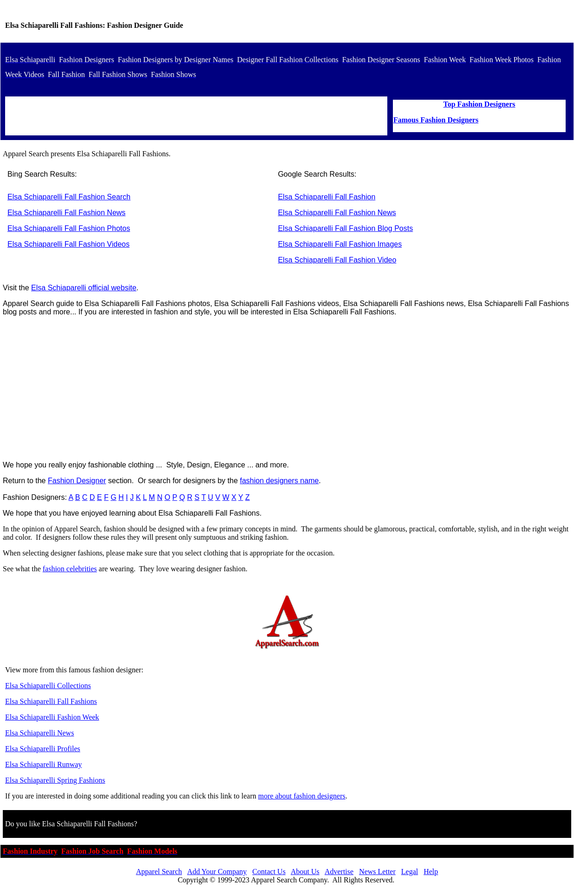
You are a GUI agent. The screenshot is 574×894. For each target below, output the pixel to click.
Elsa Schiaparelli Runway (43, 764)
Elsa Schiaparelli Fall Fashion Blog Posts (345, 228)
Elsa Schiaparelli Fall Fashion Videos (68, 244)
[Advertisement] (287, 388)
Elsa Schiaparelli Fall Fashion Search (68, 197)
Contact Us (269, 871)
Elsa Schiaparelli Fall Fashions (51, 701)
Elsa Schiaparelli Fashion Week (52, 717)
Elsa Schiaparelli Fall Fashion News (66, 213)
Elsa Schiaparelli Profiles (42, 749)
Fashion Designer (77, 481)
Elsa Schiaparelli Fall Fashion (326, 197)
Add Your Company (217, 871)
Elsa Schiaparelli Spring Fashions (55, 780)
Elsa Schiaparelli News (39, 733)
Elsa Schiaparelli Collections (48, 686)
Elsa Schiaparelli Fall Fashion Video (337, 260)
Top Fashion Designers (479, 104)
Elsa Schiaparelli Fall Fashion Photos (68, 228)
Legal (409, 871)
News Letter (377, 871)
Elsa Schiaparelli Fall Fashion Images (340, 244)
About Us (305, 871)
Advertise (339, 871)
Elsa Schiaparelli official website (83, 288)
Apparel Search (159, 871)
